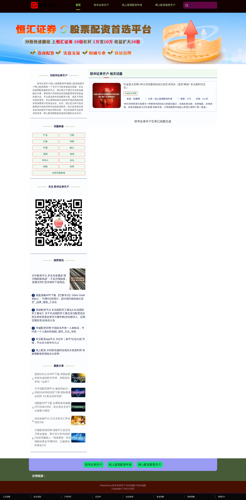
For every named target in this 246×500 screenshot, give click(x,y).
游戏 (72, 154)
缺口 (72, 147)
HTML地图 (141, 485)
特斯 (72, 141)
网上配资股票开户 (165, 5)
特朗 (45, 166)
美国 (45, 154)
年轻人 (45, 160)
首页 (78, 5)
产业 (45, 135)
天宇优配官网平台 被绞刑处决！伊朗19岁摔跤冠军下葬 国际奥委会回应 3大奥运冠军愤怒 (53, 392)
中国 (45, 147)
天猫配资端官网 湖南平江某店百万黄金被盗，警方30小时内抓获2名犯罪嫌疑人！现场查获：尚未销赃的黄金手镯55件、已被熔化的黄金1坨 (53, 438)
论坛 (72, 160)
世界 (72, 166)
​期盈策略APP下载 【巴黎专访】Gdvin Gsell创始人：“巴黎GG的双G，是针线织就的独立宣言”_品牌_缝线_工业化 (58, 299)
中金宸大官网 (130, 93)
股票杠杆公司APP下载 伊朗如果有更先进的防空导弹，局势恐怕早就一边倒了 (52, 378)
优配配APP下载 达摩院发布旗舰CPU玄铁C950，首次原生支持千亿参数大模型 (53, 407)
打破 (45, 141)
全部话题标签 (58, 173)
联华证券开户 (101, 5)
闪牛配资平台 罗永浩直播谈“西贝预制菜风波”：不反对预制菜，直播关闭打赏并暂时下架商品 (50, 278)
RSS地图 (130, 485)
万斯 (72, 135)
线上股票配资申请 (132, 5)
